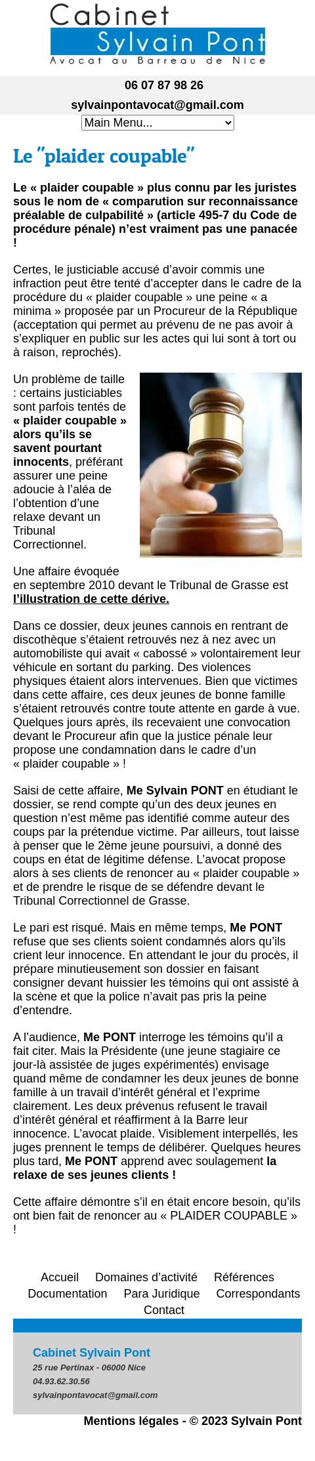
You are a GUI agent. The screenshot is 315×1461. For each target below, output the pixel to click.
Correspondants (259, 1293)
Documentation (67, 1293)
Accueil (60, 1277)
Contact (164, 1310)
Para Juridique (161, 1293)
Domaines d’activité (146, 1277)
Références (244, 1277)
